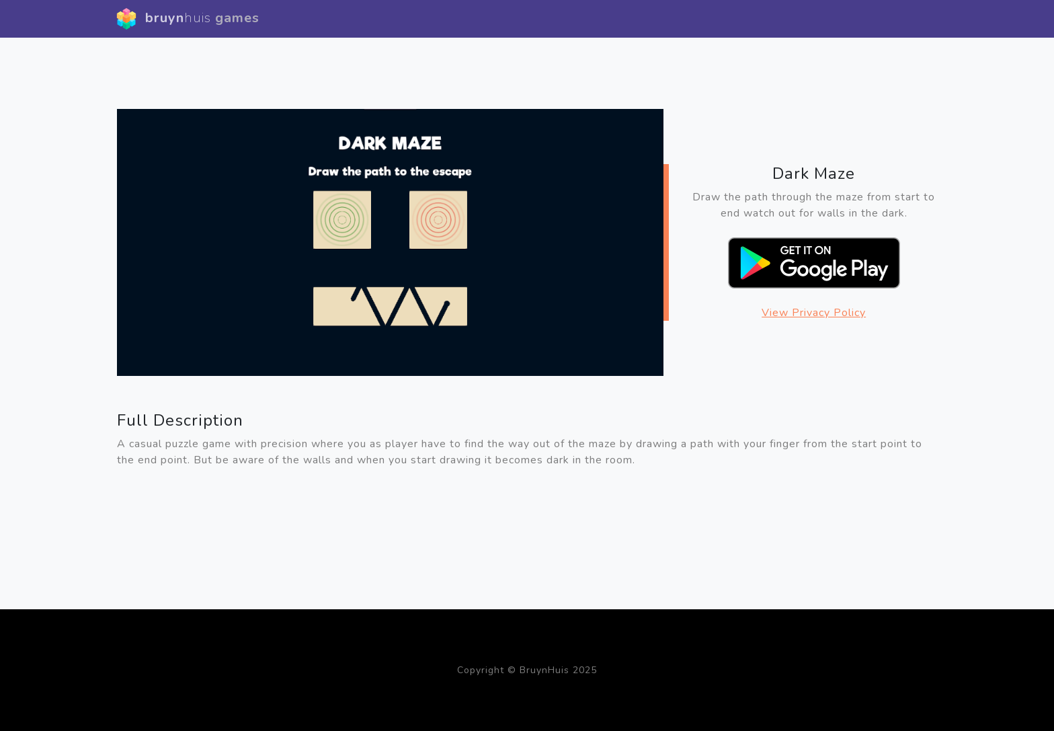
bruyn (187, 19)
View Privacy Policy (814, 312)
